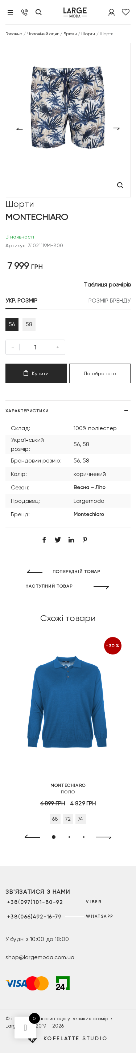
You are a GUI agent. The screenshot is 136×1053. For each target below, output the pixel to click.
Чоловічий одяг (43, 33)
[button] (53, 837)
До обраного (100, 373)
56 (12, 324)
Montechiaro (89, 514)
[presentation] (29, 837)
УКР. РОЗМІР (21, 300)
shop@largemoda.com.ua (39, 957)
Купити (36, 373)
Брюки (70, 33)
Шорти (88, 33)
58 (29, 324)
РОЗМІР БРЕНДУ (109, 300)
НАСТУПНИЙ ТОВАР (49, 586)
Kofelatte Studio (76, 1038)
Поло (68, 788)
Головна (13, 33)
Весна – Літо (90, 487)
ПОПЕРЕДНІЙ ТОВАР (76, 571)
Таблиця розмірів (107, 284)
